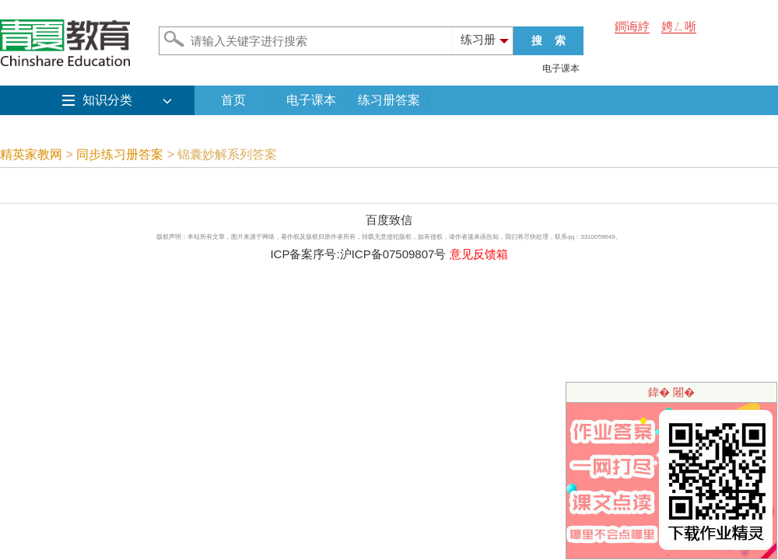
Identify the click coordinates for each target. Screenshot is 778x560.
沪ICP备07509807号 (393, 254)
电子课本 (561, 68)
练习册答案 (389, 100)
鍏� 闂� (671, 392)
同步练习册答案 (119, 154)
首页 (233, 100)
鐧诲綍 (632, 26)
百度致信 (389, 219)
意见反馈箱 (479, 254)
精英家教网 (31, 154)
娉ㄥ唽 (678, 26)
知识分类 (107, 100)
